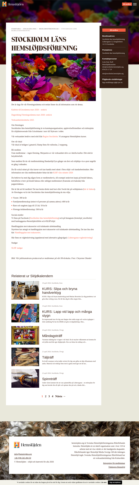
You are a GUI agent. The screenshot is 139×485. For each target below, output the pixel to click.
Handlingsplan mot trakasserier (27, 232)
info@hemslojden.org (23, 454)
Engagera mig (30, 29)
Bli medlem (127, 5)
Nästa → (60, 396)
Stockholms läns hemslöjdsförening (44, 218)
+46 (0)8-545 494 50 (22, 458)
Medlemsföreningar (49, 29)
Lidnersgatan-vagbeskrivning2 (80, 238)
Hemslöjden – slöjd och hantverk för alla (13, 5)
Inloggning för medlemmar (114, 463)
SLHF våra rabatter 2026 (63, 173)
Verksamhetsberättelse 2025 (22, 120)
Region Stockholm (50, 136)
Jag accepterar (115, 482)
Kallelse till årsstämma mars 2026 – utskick (29, 110)
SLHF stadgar (17, 248)
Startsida (16, 29)
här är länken (89, 189)
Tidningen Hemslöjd (116, 467)
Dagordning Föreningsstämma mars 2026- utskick (31, 115)
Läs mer (104, 482)
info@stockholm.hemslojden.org (112, 67)
